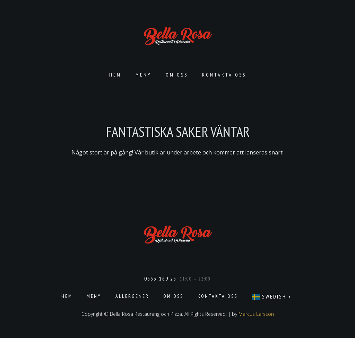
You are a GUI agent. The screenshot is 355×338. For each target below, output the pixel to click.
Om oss (177, 75)
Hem (115, 75)
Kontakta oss (224, 75)
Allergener (132, 296)
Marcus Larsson (256, 314)
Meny (143, 75)
